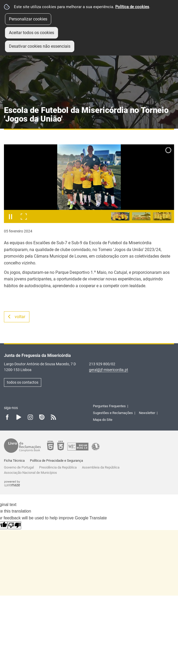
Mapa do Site (102, 420)
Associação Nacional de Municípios (30, 473)
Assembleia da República (100, 467)
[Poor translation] (14, 525)
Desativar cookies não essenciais (39, 46)
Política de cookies (132, 6)
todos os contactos (22, 382)
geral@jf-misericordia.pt (108, 370)
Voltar (20, 316)
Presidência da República (58, 467)
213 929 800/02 (102, 364)
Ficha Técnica (14, 460)
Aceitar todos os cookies (31, 32)
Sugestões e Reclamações (113, 413)
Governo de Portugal (19, 467)
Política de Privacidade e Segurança (56, 460)
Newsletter (147, 413)
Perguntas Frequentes (109, 406)
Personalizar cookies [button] (28, 19)
